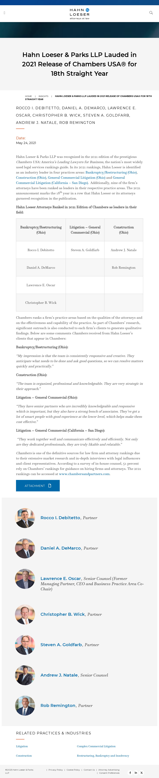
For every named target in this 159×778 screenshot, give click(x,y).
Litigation (22, 746)
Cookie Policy (73, 769)
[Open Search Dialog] (151, 12)
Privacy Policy (56, 769)
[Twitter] (135, 772)
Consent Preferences (109, 773)
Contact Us (89, 769)
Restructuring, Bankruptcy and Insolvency (103, 755)
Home (28, 96)
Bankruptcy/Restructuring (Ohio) (111, 172)
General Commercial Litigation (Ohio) (76, 177)
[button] (4, 13)
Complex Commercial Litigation (96, 746)
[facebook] (130, 772)
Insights (43, 96)
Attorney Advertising (108, 769)
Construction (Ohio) (31, 177)
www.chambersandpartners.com (84, 474)
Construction (24, 755)
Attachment (35, 486)
